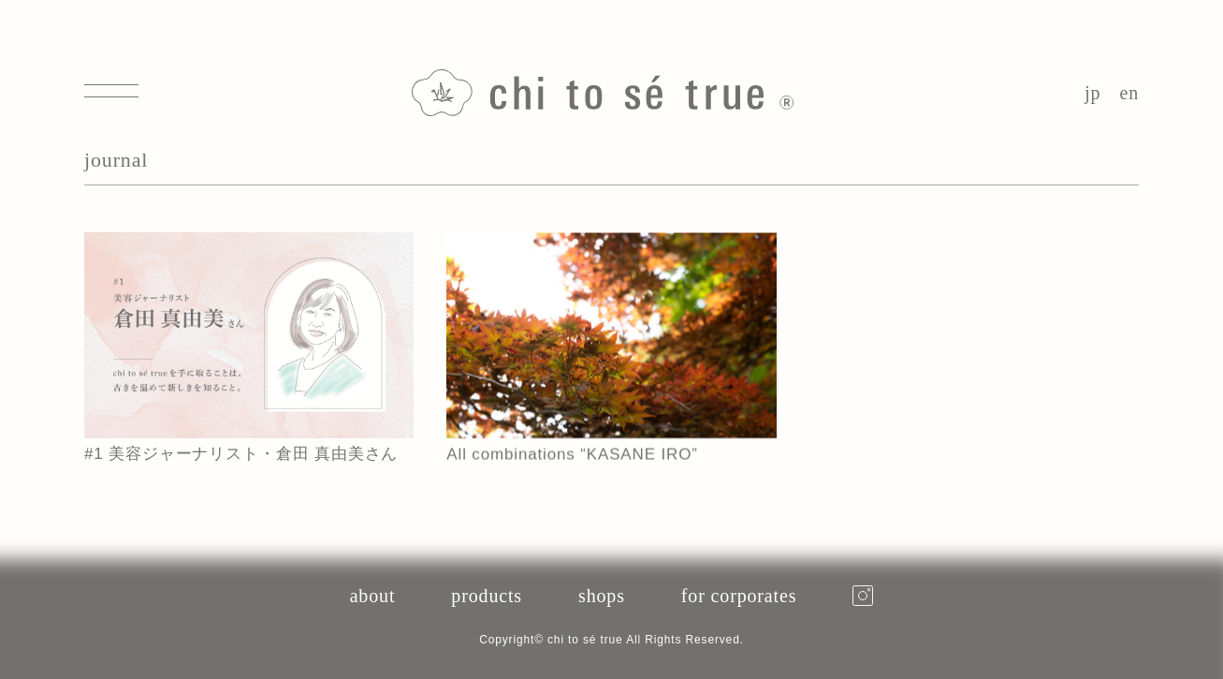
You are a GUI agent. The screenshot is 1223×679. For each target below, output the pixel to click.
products (486, 595)
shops (601, 595)
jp (1092, 92)
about (373, 595)
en (1129, 92)
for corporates (739, 595)
